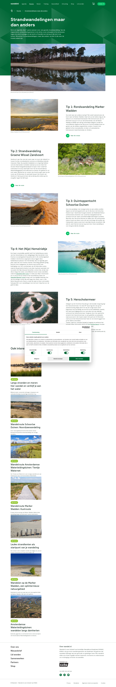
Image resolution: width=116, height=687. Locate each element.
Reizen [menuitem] (39, 4)
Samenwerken (17, 659)
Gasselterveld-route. (22, 274)
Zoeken (101, 4)
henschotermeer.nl (93, 324)
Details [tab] (58, 332)
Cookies (103, 683)
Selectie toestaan (58, 358)
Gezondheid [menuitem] (55, 4)
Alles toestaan (79, 358)
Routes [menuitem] (31, 4)
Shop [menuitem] (72, 4)
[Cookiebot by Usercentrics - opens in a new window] (83, 327)
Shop (13, 666)
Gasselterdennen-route (18, 277)
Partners (14, 662)
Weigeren (36, 358)
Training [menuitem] (46, 4)
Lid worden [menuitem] (80, 4)
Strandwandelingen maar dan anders (36, 11)
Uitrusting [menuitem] (65, 4)
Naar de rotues (75, 135)
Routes (19, 11)
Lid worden (16, 655)
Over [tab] (80, 332)
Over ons (15, 647)
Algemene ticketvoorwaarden (90, 683)
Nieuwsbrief (16, 651)
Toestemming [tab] (35, 332)
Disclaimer (76, 683)
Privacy (69, 683)
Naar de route (19, 185)
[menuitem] (15, 3)
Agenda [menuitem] (24, 4)
